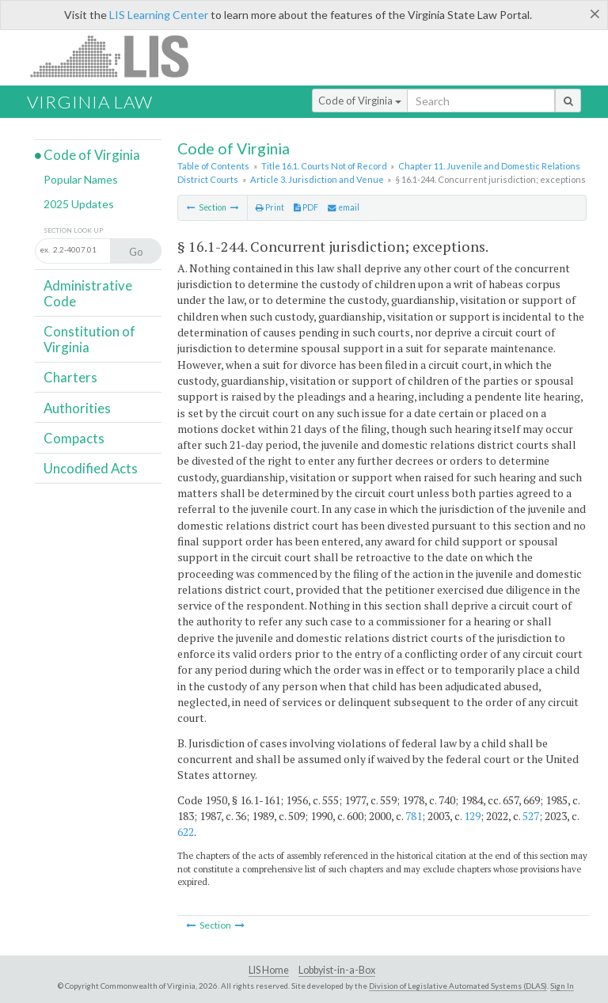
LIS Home (269, 970)
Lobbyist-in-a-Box (336, 970)
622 (185, 831)
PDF (306, 207)
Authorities (77, 408)
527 (530, 815)
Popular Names (81, 179)
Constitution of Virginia (89, 339)
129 (472, 815)
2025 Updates (79, 204)
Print (270, 207)
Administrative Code (88, 293)
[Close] (595, 13)
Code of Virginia (359, 100)
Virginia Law (90, 101)
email (343, 207)
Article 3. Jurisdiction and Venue (317, 179)
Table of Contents (213, 166)
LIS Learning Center (158, 14)
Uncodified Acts (91, 468)
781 (413, 815)
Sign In (562, 985)
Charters (70, 377)
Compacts (74, 438)
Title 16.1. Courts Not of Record (324, 166)
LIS (118, 56)
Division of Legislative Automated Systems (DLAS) (458, 985)
